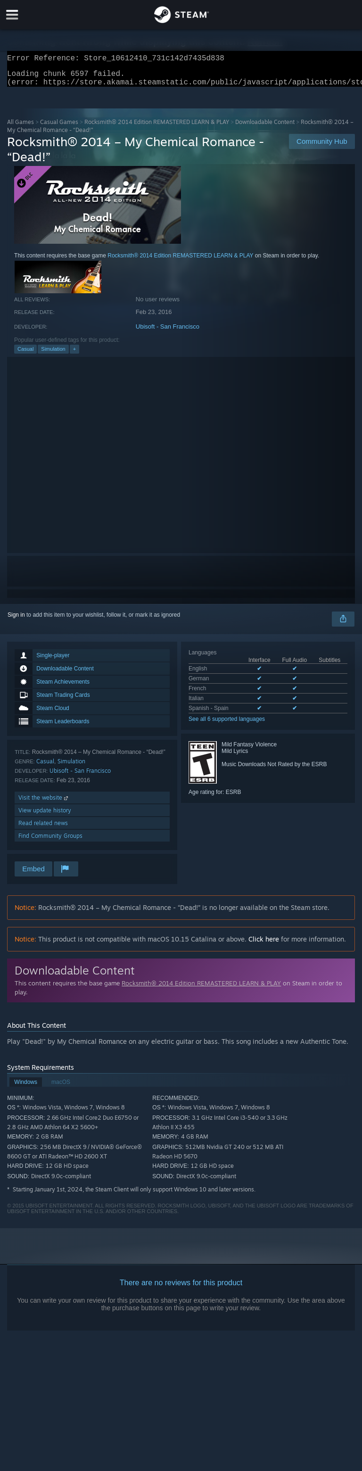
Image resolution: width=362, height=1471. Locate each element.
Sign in (16, 620)
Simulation (53, 354)
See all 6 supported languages (227, 724)
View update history (44, 815)
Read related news (43, 828)
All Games (20, 127)
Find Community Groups (50, 841)
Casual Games (59, 127)
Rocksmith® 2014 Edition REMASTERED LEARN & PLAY (156, 127)
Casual (25, 354)
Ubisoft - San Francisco (167, 332)
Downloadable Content (265, 127)
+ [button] (74, 354)
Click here (263, 945)
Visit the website (44, 803)
